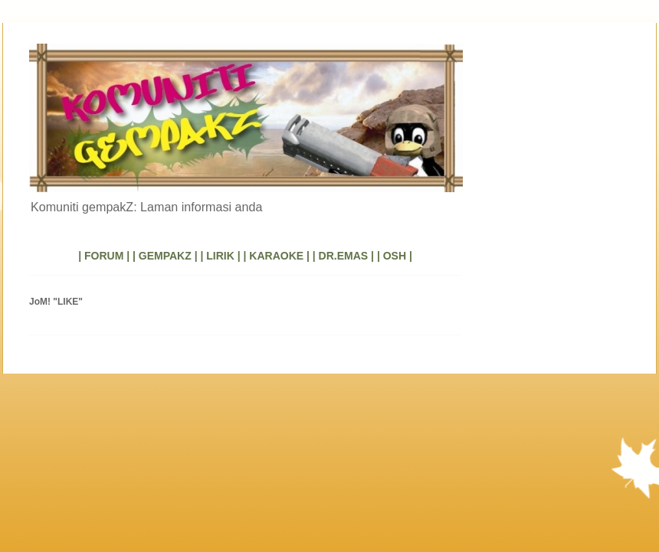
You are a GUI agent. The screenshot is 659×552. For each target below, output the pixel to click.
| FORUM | (104, 256)
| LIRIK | (220, 256)
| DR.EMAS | (343, 256)
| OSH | (394, 256)
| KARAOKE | (277, 256)
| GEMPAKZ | (165, 256)
